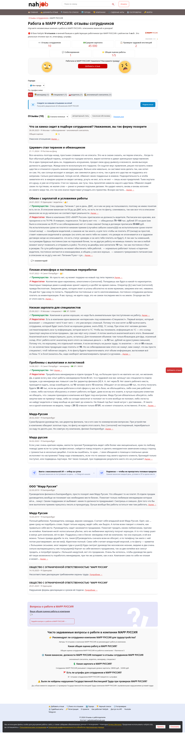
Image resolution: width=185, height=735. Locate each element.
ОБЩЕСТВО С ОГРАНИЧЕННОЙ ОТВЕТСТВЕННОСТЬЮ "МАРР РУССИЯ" (68, 567)
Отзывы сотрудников (38, 18)
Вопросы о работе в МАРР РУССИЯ (52, 606)
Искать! (124, 4)
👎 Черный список (103, 706)
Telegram (52, 712)
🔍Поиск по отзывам (74, 706)
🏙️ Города (85, 12)
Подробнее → (96, 574)
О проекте (85, 709)
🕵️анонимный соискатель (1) (97, 94)
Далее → (55, 139)
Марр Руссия (38, 513)
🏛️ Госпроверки (134, 12)
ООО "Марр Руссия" (43, 486)
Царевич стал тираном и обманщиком (57, 147)
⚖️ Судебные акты (116, 12)
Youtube (127, 709)
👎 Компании (99, 12)
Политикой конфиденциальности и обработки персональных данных (76, 727)
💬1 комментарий (39, 260)
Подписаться (147, 104)
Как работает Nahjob (100, 709)
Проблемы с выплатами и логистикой (56, 362)
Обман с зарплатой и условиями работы (58, 198)
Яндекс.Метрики (114, 724)
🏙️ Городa (90, 706)
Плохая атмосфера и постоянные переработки (63, 269)
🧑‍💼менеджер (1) (41, 94)
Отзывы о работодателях (95, 717)
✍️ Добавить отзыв (49, 12)
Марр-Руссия (38, 414)
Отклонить (174, 727)
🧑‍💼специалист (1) (59, 94)
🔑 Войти (148, 12)
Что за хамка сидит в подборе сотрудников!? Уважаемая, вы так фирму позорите (88, 126)
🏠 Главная (33, 12)
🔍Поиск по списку (70, 12)
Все (30, 94)
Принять (160, 727)
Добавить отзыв (92, 66)
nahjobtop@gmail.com (96, 720)
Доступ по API (116, 709)
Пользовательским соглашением (33, 727)
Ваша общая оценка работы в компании (50, 611)
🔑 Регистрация (72, 709)
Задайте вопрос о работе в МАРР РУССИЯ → (49, 621)
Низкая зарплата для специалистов (55, 307)
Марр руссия (38, 437)
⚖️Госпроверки (120, 706)
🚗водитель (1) (75, 94)
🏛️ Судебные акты (56, 709)
